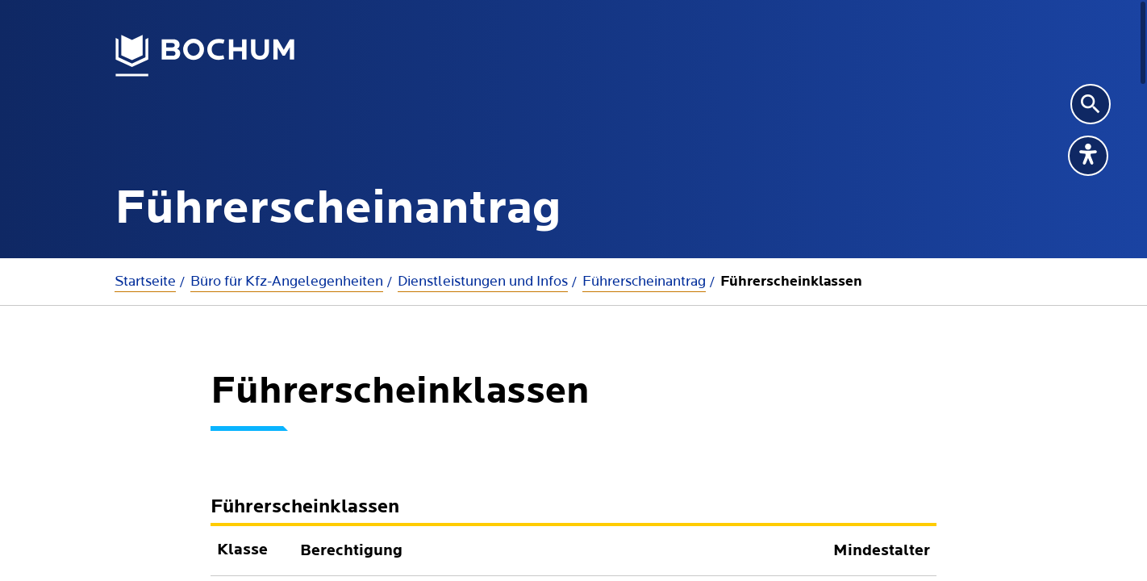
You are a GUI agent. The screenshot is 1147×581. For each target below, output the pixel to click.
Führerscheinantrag (644, 281)
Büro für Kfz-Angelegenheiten (286, 281)
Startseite (145, 281)
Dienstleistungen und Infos (483, 281)
